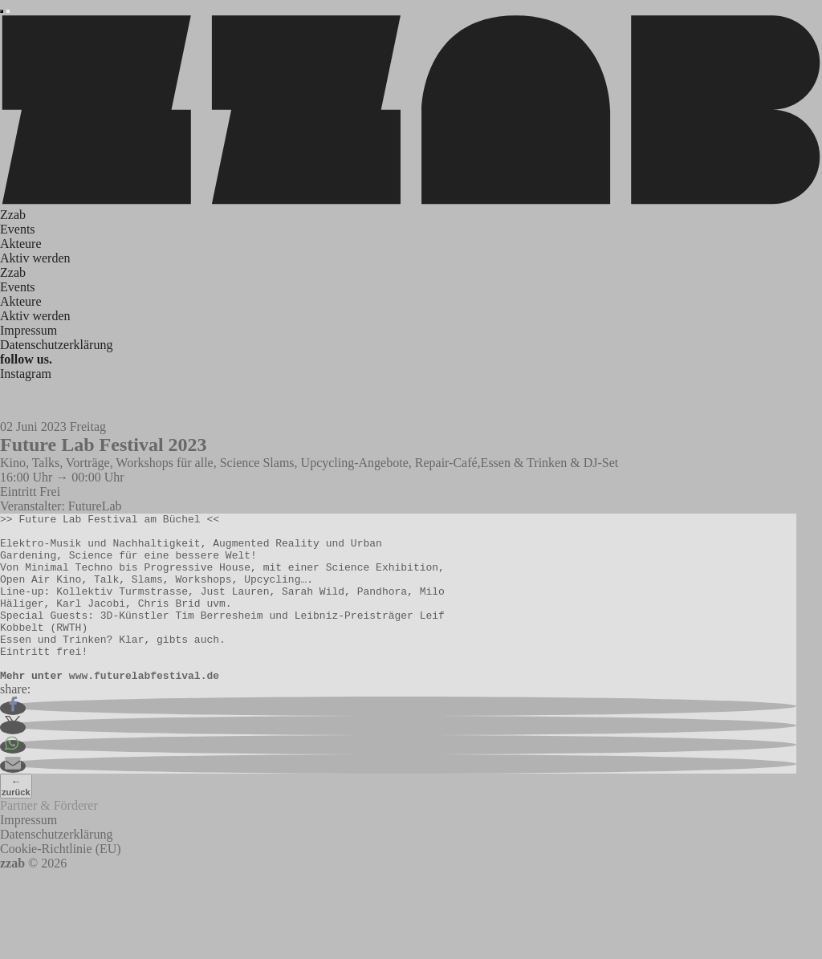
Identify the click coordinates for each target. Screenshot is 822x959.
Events (17, 229)
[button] (13, 742)
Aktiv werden (35, 258)
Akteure (21, 243)
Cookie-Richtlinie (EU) (60, 882)
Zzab (13, 214)
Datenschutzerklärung (56, 344)
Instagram (25, 373)
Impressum (28, 330)
